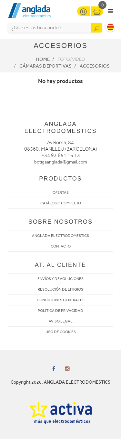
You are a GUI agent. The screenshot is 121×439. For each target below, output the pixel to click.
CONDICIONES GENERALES (61, 300)
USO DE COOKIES (60, 332)
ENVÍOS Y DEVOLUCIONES (60, 278)
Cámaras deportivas (45, 66)
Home (43, 59)
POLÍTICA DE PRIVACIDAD (60, 310)
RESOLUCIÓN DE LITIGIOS (60, 289)
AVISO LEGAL (61, 321)
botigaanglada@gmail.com (60, 162)
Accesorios (95, 66)
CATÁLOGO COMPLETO (60, 203)
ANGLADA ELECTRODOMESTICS (60, 235)
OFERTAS (61, 192)
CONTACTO (61, 246)
